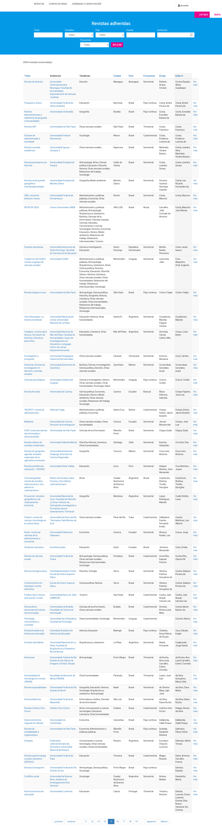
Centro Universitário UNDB (62, 207)
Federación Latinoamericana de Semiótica (59, 743)
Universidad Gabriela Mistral (63, 442)
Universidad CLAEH (59, 259)
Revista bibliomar (32, 699)
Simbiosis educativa (34, 547)
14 (105, 821)
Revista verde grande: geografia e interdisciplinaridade (34, 183)
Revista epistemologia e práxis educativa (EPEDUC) (35, 758)
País (98, 30)
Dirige (162, 76)
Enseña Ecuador (58, 547)
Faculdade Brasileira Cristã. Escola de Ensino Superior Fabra (63, 574)
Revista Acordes (32, 391)
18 (130, 821)
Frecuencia (85, 40)
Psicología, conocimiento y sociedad (31, 621)
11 (86, 821)
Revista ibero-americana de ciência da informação (34, 610)
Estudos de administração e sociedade (32, 138)
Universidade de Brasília (61, 111)
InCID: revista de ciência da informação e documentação (35, 433)
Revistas (39, 4)
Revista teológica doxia (35, 571)
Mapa (217, 14)
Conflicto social (31, 776)
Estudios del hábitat (33, 642)
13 (98, 821)
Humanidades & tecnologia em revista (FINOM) (34, 678)
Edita (179, 76)
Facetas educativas (33, 247)
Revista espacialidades (35, 687)
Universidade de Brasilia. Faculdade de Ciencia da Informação (62, 610)
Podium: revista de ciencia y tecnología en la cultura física (35, 520)
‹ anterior (71, 821)
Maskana (28, 421)
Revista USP (30, 126)
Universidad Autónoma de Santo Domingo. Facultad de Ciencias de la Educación (63, 250)
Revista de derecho (33, 81)
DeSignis (28, 740)
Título (36, 30)
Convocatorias (58, 4)
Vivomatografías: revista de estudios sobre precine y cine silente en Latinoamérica (34, 484)
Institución (162, 30)
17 (124, 821)
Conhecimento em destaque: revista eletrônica (33, 586)
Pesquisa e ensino (33, 103)
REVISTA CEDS (31, 207)
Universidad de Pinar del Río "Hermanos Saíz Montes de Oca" (63, 520)
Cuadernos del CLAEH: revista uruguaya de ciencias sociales (35, 262)
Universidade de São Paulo (63, 126)
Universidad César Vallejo (62, 466)
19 (136, 821)
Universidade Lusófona (61, 791)
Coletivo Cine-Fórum (60, 708)
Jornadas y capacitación (86, 4)
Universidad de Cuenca (61, 391)
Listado (203, 14)
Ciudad (129, 30)
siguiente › (152, 821)
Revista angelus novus (35, 292)
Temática (69, 30)
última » (164, 821)
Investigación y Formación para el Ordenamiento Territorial (63, 508)
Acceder (183, 5)
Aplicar (117, 45)
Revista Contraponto (34, 767)
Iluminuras (29, 657)
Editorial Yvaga (57, 410)
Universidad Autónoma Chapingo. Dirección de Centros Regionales (61, 454)
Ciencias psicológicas (34, 380)
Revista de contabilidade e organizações (31, 732)
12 (92, 821)
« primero (58, 821)
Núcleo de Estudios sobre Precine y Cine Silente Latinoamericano (62, 481)
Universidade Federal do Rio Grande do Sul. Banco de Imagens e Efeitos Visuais (63, 660)
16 (117, 821)
